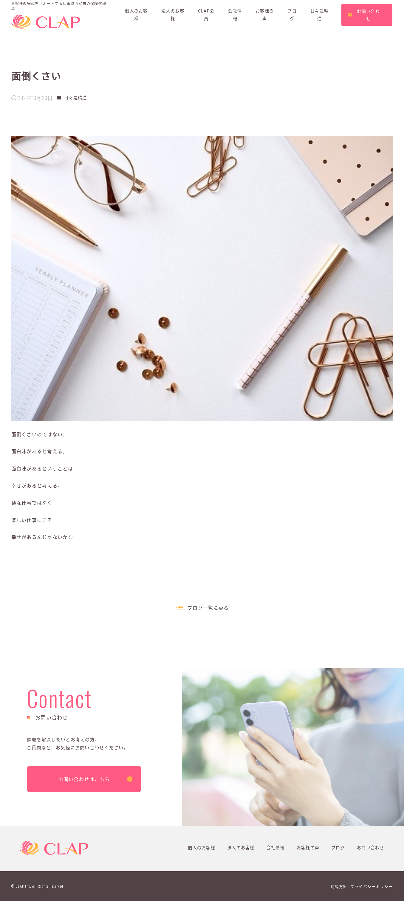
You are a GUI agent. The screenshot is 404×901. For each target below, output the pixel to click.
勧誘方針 (338, 886)
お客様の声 (308, 847)
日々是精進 (75, 98)
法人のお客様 (241, 847)
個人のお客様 (201, 847)
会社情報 (276, 847)
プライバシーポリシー (371, 886)
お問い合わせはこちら (84, 779)
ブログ (338, 847)
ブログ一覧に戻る (208, 607)
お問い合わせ (370, 847)
